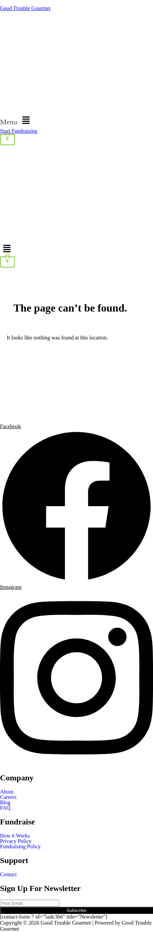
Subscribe (76, 910)
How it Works (15, 836)
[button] (76, 120)
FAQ (5, 808)
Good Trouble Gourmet (25, 8)
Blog (5, 802)
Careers (8, 797)
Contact (8, 874)
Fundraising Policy (20, 846)
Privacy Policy (16, 841)
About (6, 792)
